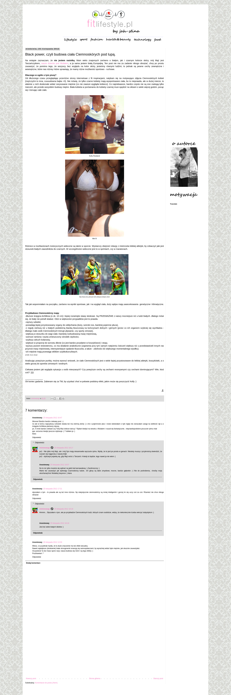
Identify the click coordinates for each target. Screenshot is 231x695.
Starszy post (158, 678)
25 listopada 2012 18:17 (63, 448)
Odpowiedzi (39, 443)
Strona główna (94, 678)
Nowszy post (31, 678)
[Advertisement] (94, 653)
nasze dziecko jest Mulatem (54, 63)
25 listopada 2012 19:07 (59, 465)
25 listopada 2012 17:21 (52, 489)
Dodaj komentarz (33, 563)
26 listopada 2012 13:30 (52, 542)
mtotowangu (44, 448)
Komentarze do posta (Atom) (46, 683)
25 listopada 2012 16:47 (52, 418)
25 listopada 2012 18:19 (59, 523)
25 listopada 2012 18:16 (63, 509)
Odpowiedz (36, 437)
